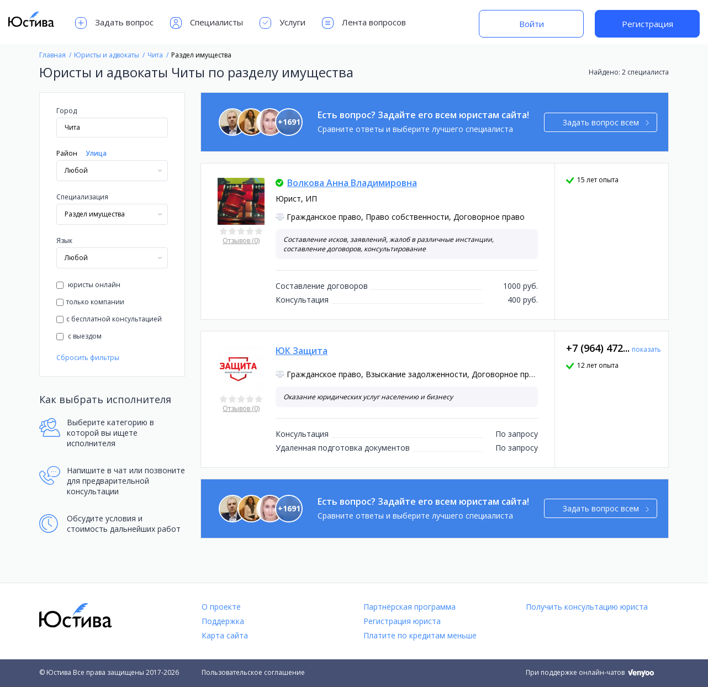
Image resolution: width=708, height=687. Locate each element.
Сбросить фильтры (87, 357)
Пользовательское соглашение (253, 672)
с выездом (79, 336)
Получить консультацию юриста (587, 606)
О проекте (221, 606)
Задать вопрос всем (606, 122)
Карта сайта (225, 635)
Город (66, 110)
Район (66, 153)
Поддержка (223, 621)
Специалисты (206, 23)
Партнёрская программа (409, 606)
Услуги (282, 23)
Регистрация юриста (402, 621)
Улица (96, 153)
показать (646, 349)
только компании (90, 301)
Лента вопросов (364, 23)
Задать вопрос (114, 23)
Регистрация (647, 23)
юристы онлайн (88, 284)
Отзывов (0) (241, 240)
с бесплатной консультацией (109, 319)
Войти (531, 23)
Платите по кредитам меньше (420, 635)
